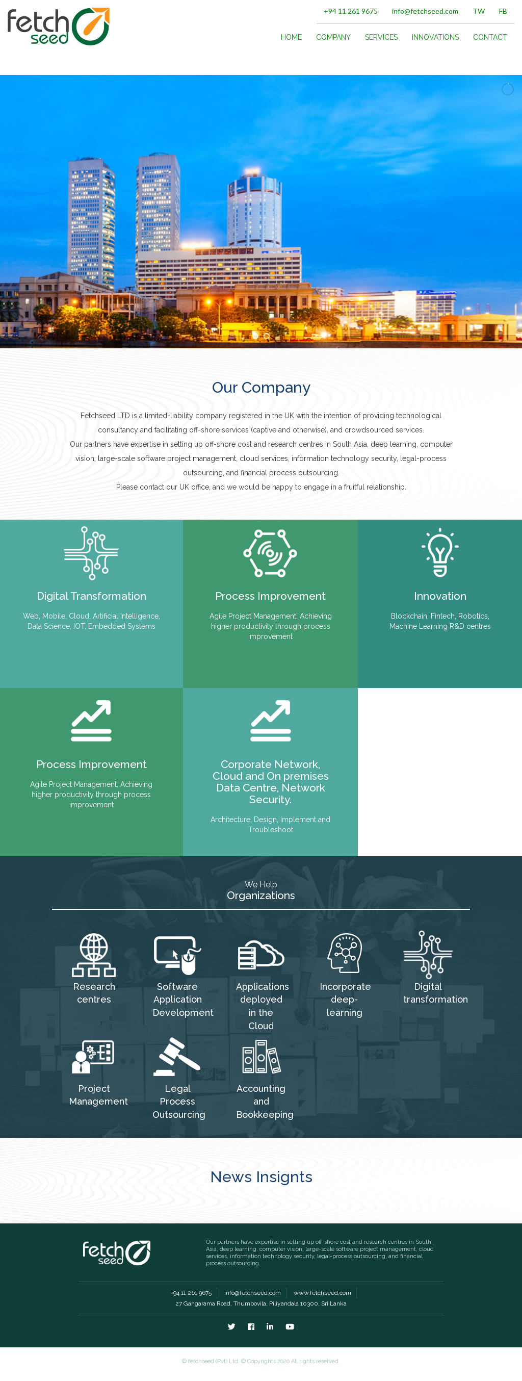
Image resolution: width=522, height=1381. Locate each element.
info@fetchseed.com (425, 11)
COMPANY (333, 37)
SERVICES (381, 37)
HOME (291, 37)
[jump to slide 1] (255, 336)
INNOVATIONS (435, 37)
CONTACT (490, 37)
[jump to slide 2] (267, 336)
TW (479, 11)
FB (503, 11)
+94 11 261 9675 (351, 11)
